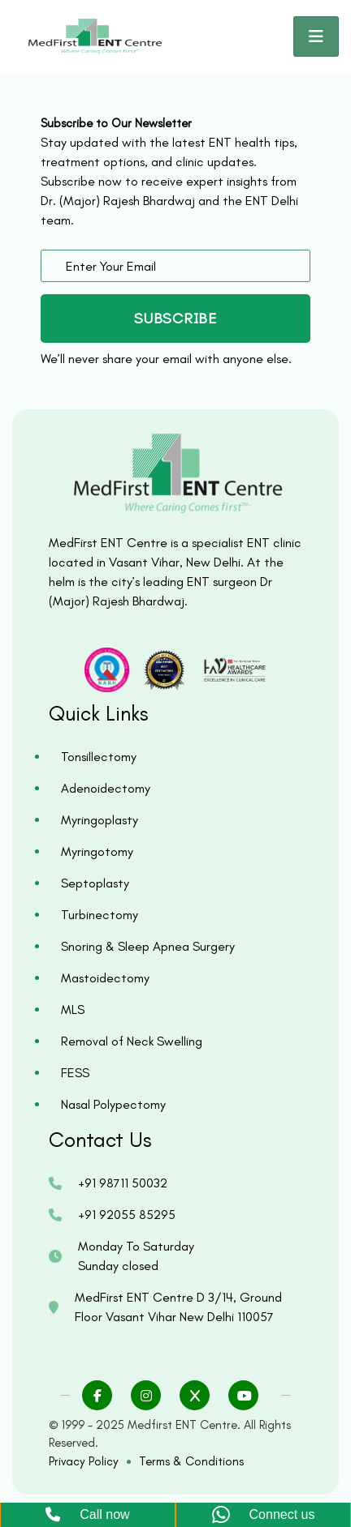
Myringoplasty (99, 820)
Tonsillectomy (98, 756)
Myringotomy (97, 851)
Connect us (263, 1515)
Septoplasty (95, 883)
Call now (87, 1515)
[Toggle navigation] (316, 36)
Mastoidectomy (105, 978)
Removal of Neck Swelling (131, 1041)
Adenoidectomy (105, 788)
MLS (72, 1009)
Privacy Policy (84, 1461)
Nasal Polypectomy (113, 1104)
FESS (75, 1072)
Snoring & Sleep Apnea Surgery (148, 946)
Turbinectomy (99, 914)
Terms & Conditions (191, 1461)
